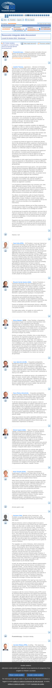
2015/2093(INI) (12, 23)
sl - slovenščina (48, 15)
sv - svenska (7, 17)
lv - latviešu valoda (30, 15)
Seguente (19, 19)
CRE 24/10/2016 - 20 (19, 30)
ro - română (44, 15)
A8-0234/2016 (6, 29)
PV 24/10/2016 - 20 (19, 29)
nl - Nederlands (38, 15)
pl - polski (40, 15)
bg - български (5, 15)
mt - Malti (36, 15)
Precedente (12, 19)
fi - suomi (5, 17)
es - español (7, 15)
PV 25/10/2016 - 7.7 (33, 29)
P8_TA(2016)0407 (46, 29)
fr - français (22, 15)
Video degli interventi (30, 43)
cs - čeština (9, 15)
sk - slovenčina (46, 15)
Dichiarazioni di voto (33, 30)
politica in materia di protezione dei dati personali (28, 685)
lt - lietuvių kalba (32, 15)
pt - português (42, 15)
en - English (20, 15)
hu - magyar (34, 15)
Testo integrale (30, 19)
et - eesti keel (16, 15)
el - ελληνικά (18, 15)
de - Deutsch (14, 15)
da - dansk (12, 15)
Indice (4, 19)
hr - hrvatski (26, 15)
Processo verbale (45, 43)
